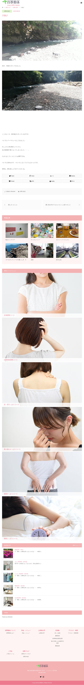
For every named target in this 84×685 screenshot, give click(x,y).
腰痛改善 (57, 636)
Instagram (43, 677)
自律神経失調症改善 (57, 638)
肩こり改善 (57, 633)
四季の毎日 (7, 11)
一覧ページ (75, 545)
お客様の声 (42, 633)
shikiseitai (12, 191)
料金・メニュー (26, 633)
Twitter (41, 677)
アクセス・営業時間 (73, 633)
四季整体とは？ (10, 633)
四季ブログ (8, 7)
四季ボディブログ (26, 654)
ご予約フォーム (10, 654)
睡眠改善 (57, 646)
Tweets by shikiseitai (7, 617)
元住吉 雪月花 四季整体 (38, 682)
